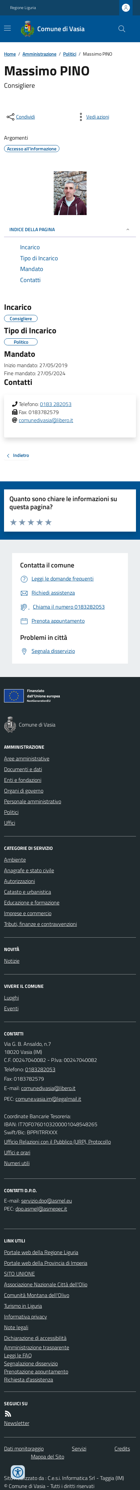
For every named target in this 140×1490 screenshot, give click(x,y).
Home (10, 53)
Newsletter (16, 1423)
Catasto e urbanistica (27, 892)
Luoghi (11, 998)
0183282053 (40, 1069)
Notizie (11, 961)
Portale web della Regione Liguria (41, 1252)
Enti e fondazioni (22, 780)
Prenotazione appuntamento (36, 1371)
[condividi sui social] (20, 117)
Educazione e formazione (31, 902)
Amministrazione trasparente (36, 1347)
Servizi (79, 1448)
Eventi (11, 1008)
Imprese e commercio (27, 913)
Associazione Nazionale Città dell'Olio (45, 1284)
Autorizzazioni (19, 881)
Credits (122, 1448)
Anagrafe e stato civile (29, 870)
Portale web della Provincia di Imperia (45, 1263)
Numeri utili (17, 1163)
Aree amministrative (26, 758)
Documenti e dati (23, 769)
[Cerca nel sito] (119, 29)
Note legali (16, 1327)
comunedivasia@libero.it (46, 420)
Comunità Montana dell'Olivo (36, 1295)
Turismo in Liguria (23, 1306)
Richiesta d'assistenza (28, 1379)
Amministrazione (39, 53)
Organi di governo (23, 791)
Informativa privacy (25, 1316)
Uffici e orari (17, 1152)
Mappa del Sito (47, 1456)
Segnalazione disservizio (31, 1363)
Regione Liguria (23, 8)
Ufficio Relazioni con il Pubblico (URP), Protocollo (57, 1142)
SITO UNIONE (19, 1274)
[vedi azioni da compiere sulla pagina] (92, 117)
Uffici (9, 823)
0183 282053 (56, 404)
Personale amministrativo (32, 801)
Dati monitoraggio (24, 1448)
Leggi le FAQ (18, 1355)
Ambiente (15, 860)
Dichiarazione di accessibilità (35, 1338)
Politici (69, 53)
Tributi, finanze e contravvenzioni (40, 924)
